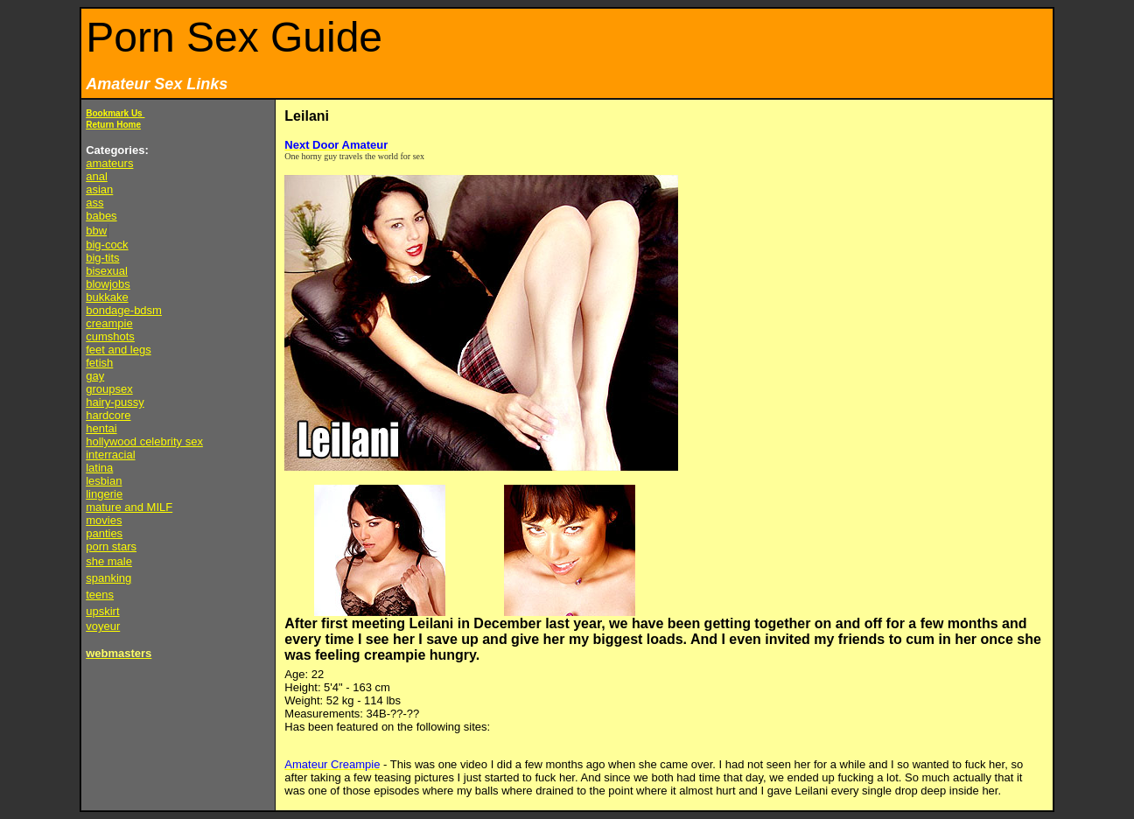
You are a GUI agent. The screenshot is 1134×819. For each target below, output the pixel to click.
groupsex (109, 389)
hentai (101, 428)
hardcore (108, 415)
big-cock (107, 244)
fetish (99, 362)
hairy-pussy (115, 402)
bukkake (107, 297)
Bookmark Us (115, 113)
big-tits (102, 257)
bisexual (107, 270)
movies (104, 520)
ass (94, 202)
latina (99, 467)
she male (109, 561)
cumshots (110, 336)
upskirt (102, 611)
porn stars (111, 546)
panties (104, 533)
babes (101, 215)
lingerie (104, 493)
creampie (109, 323)
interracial (110, 454)
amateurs (109, 163)
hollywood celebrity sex (144, 441)
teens (100, 594)
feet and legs (118, 349)
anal (97, 176)
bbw (96, 230)
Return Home (113, 125)
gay (95, 375)
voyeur (103, 626)
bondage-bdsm (124, 310)
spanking (108, 577)
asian (99, 189)
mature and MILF (129, 507)
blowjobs (108, 283)
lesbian (104, 480)
